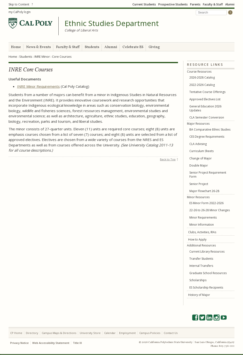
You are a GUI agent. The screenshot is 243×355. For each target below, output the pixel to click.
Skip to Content (19, 4)
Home (16, 47)
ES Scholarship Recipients (206, 287)
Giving (154, 47)
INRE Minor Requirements (38, 86)
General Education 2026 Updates (205, 108)
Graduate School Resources (208, 273)
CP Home (16, 333)
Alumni (229, 4)
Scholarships (197, 280)
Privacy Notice (19, 343)
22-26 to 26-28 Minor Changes (209, 210)
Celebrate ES (132, 47)
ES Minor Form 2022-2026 (206, 203)
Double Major (198, 165)
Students (92, 47)
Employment (127, 333)
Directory (32, 333)
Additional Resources (201, 245)
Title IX (77, 343)
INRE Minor (42, 56)
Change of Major (200, 158)
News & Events (38, 47)
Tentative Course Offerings (207, 92)
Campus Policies (149, 333)
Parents (195, 4)
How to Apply (197, 239)
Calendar (110, 333)
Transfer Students (201, 259)
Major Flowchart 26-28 (204, 191)
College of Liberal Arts (81, 30)
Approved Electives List (204, 99)
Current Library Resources (206, 252)
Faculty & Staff (213, 4)
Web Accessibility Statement (50, 343)
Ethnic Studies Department (112, 23)
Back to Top (168, 159)
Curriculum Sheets (201, 151)
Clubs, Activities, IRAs (202, 232)
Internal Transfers (201, 266)
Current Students (144, 4)
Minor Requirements (203, 217)
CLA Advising (198, 144)
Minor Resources (198, 197)
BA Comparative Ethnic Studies (209, 129)
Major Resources (198, 124)
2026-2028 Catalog (202, 77)
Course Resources (199, 72)
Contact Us (171, 333)
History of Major (199, 295)
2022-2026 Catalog (202, 85)
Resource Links (205, 64)
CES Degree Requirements (206, 137)
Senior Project (198, 184)
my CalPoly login (20, 12)
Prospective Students (173, 4)
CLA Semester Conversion (206, 117)
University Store (90, 333)
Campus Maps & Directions (59, 333)
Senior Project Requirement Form (207, 175)
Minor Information (201, 225)
